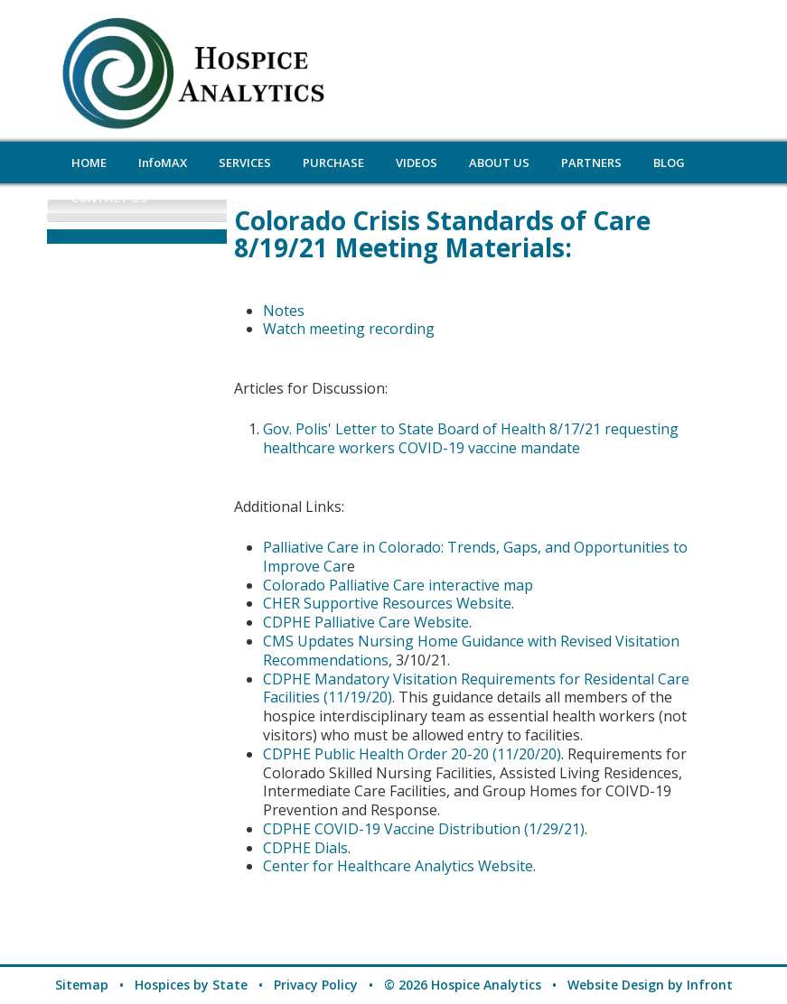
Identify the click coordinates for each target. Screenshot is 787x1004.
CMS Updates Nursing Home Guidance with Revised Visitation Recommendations (471, 650)
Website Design (615, 984)
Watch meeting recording (349, 329)
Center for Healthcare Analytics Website (398, 866)
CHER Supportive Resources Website (387, 603)
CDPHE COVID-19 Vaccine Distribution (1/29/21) (424, 829)
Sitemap (81, 984)
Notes (283, 311)
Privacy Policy (316, 984)
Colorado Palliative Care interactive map (398, 585)
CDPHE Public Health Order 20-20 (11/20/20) (412, 754)
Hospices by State (191, 984)
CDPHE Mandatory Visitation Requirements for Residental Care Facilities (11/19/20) (476, 688)
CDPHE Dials (305, 848)
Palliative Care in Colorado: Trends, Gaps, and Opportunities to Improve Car (475, 556)
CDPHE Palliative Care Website (366, 622)
